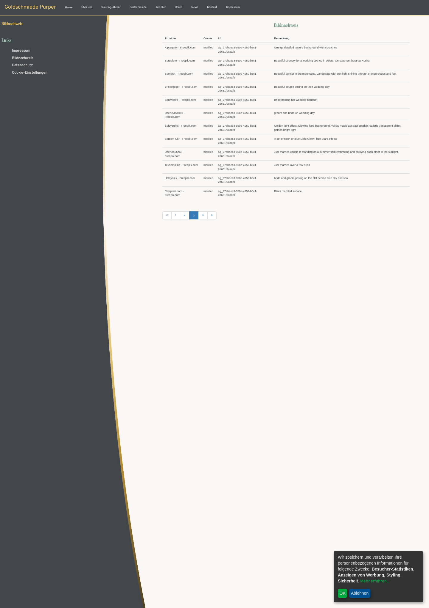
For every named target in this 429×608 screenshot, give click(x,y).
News (194, 7)
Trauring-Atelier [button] (111, 7)
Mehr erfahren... (374, 581)
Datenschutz (22, 65)
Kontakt (212, 7)
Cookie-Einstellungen (29, 72)
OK (343, 593)
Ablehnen (360, 593)
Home (68, 8)
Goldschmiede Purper (30, 7)
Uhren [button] (178, 7)
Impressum (233, 7)
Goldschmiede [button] (138, 7)
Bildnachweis (22, 58)
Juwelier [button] (161, 7)
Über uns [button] (86, 7)
